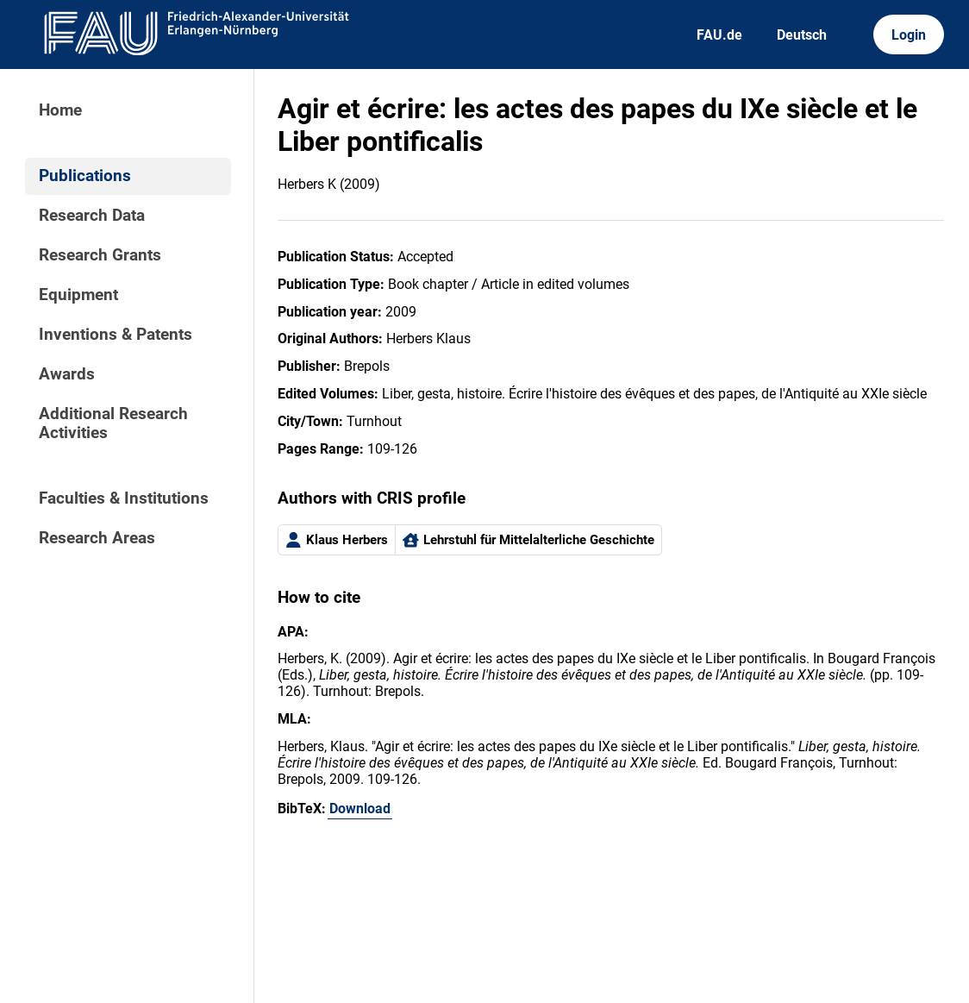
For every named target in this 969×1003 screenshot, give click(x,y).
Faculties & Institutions (124, 498)
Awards (67, 374)
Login (908, 35)
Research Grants (100, 255)
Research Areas (97, 538)
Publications (85, 175)
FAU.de (719, 35)
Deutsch (802, 35)
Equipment (78, 294)
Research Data (92, 215)
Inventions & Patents (115, 334)
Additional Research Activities (113, 423)
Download (360, 808)
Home (60, 110)
